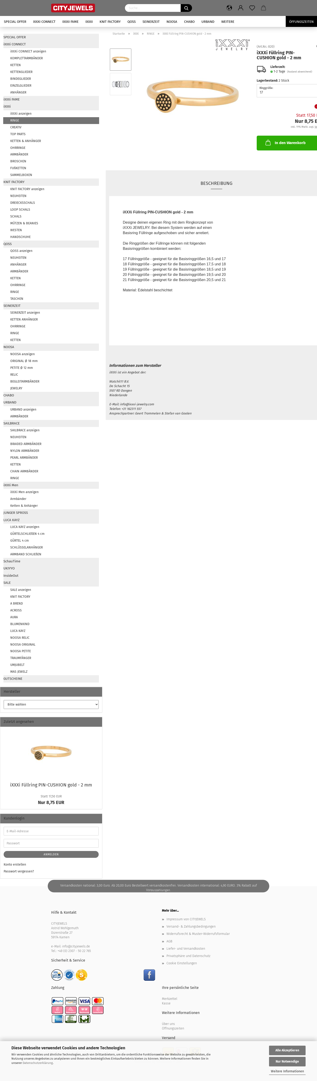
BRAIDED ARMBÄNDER (25, 444)
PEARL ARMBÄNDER (24, 458)
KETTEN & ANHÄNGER (25, 141)
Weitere (227, 22)
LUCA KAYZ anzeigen (24, 527)
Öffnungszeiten (173, 1028)
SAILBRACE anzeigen (25, 430)
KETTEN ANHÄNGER (24, 319)
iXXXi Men (10, 485)
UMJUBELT (17, 665)
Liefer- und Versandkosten (185, 949)
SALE (7, 583)
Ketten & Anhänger (24, 506)
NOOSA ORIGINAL (22, 645)
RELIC (14, 375)
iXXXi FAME (70, 22)
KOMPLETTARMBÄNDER (26, 58)
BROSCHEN (18, 161)
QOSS (131, 22)
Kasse (166, 1003)
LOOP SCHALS (20, 210)
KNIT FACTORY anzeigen (27, 189)
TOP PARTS (18, 134)
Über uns (168, 1024)
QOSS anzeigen (21, 251)
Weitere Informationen (287, 1071)
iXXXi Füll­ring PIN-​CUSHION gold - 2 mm (51, 785)
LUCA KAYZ (11, 520)
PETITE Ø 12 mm (21, 368)
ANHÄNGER (18, 92)
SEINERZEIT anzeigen (25, 313)
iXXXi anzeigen (21, 114)
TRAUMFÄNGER (20, 658)
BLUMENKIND (19, 624)
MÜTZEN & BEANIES (24, 223)
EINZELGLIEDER (20, 86)
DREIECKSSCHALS (22, 203)
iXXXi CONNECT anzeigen (28, 51)
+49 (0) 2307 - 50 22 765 (74, 951)
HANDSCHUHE (20, 237)
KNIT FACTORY (110, 22)
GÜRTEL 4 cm (19, 541)
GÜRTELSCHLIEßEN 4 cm (27, 534)
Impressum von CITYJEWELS (186, 919)
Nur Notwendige (287, 1061)
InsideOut (10, 576)
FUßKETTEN (18, 168)
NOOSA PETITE (20, 651)
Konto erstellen (15, 864)
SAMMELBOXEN (21, 175)
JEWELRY (16, 388)
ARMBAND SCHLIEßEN (25, 554)
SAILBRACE (11, 423)
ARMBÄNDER (19, 154)
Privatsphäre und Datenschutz (188, 956)
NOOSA (171, 22)
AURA (14, 617)
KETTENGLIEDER (21, 72)
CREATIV (15, 127)
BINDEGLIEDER (20, 79)
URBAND (207, 22)
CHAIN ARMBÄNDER (24, 471)
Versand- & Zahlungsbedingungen (191, 926)
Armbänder (18, 499)
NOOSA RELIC (19, 638)
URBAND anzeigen (23, 409)
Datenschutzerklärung (38, 1063)
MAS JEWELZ (18, 672)
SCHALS (15, 216)
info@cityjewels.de (76, 946)
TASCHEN (16, 299)
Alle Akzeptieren (287, 1050)
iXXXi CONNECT (44, 22)
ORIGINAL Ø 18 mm (24, 361)
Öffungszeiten (301, 22)
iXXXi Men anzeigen (24, 492)
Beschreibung (216, 183)
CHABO (189, 22)
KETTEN (15, 65)
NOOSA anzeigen (22, 354)
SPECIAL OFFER (15, 22)
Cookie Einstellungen (181, 963)
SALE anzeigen (20, 590)
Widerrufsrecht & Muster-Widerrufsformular (198, 934)
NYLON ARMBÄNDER (24, 451)
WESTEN (16, 230)
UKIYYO (9, 568)
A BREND (16, 603)
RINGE (14, 120)
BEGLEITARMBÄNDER (24, 381)
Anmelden (51, 854)
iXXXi (89, 22)
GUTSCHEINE (12, 679)
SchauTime (11, 561)
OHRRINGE (17, 148)
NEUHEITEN (18, 196)
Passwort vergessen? (19, 871)
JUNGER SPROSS (15, 513)
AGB (169, 941)
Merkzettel (169, 999)
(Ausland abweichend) (299, 71)
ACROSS (16, 610)
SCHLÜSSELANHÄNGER (26, 547)
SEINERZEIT (151, 22)
